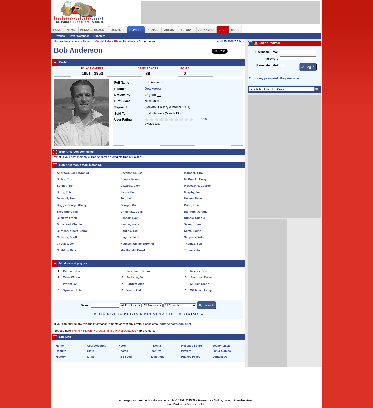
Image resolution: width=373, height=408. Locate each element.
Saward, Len (192, 224)
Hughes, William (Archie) (137, 243)
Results (61, 351)
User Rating (123, 119)
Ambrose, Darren (201, 277)
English (150, 95)
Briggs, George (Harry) (72, 205)
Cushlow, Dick (66, 250)
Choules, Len (66, 243)
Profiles (60, 35)
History (61, 356)
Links (91, 356)
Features (156, 351)
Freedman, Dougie (139, 271)
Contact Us (220, 356)
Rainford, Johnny (196, 211)
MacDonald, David (133, 250)
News (122, 345)
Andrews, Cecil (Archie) (73, 172)
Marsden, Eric (193, 172)
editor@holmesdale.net (175, 323)
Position (120, 89)
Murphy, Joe (192, 192)
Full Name (121, 82)
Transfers (99, 35)
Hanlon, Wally (130, 224)
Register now (289, 78)
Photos (123, 351)
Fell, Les (126, 198)
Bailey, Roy (64, 179)
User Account (96, 345)
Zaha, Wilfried (72, 277)
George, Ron (129, 205)
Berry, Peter (65, 192)
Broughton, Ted (67, 211)
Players (87, 41)
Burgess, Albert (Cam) (72, 230)
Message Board (191, 345)
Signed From (123, 107)
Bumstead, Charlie (69, 224)
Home (75, 41)
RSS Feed (125, 356)
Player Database (79, 35)
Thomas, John (193, 250)
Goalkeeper (153, 88)
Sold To (119, 113)
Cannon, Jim (71, 271)
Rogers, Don (198, 271)
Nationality (122, 95)
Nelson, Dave (193, 198)
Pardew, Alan (135, 283)
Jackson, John (136, 277)
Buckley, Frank (67, 217)
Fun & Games (222, 351)
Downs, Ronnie (131, 179)
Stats (90, 351)
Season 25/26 (222, 345)
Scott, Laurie (192, 230)
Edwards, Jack (130, 185)
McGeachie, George (197, 185)
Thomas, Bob (193, 243)
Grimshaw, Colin (132, 211)
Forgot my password (263, 78)
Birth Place (122, 101)
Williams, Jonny (201, 290)
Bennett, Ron (66, 185)
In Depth (155, 345)
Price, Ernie (192, 205)
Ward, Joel (134, 290)
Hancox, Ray (129, 217)
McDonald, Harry (195, 179)
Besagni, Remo (67, 198)
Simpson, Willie (194, 237)
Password (272, 58)
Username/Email (267, 52)
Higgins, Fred (130, 237)
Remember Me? (267, 65)
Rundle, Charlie (194, 217)
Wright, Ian (70, 283)
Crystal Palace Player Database (115, 41)
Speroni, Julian (73, 290)
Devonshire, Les (131, 172)
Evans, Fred (129, 192)
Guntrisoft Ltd (196, 404)
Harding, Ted (129, 230)
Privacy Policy (190, 356)
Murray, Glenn (199, 283)
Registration (158, 356)
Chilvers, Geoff (67, 237)
